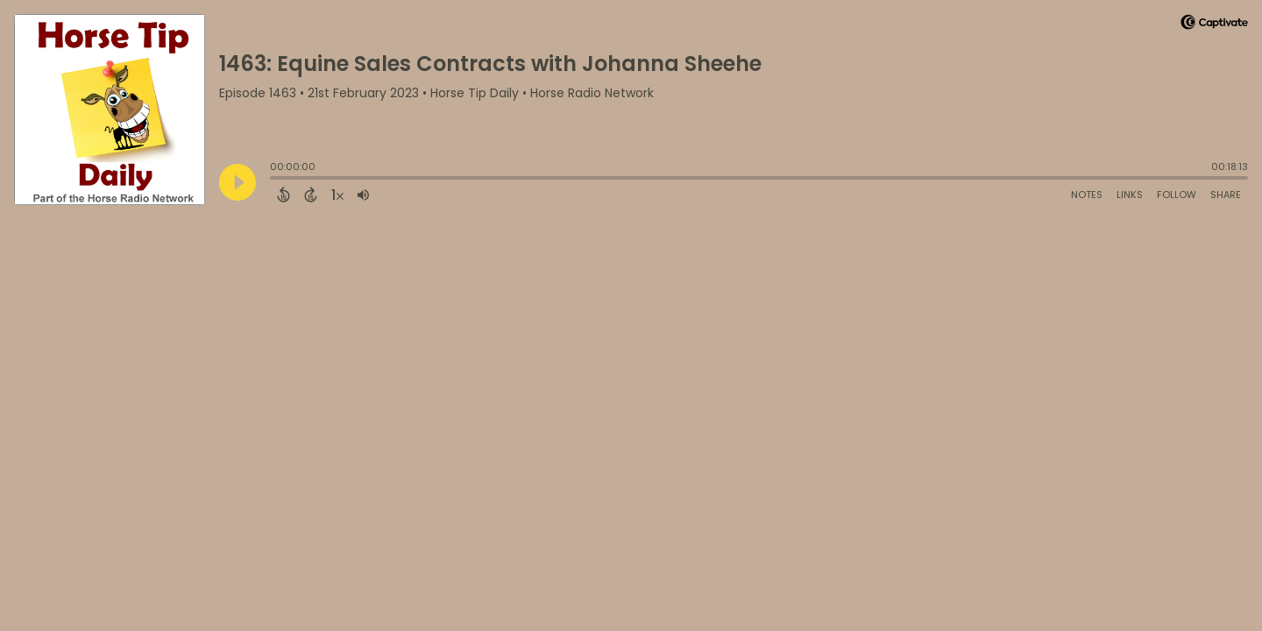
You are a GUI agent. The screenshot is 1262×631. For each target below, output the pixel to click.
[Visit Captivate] (1214, 25)
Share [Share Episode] (1225, 195)
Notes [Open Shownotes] (1086, 195)
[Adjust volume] (363, 194)
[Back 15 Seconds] (283, 194)
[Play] (237, 182)
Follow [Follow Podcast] (1176, 195)
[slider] (274, 179)
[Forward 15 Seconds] (310, 194)
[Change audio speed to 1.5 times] (337, 194)
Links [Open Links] (1130, 195)
